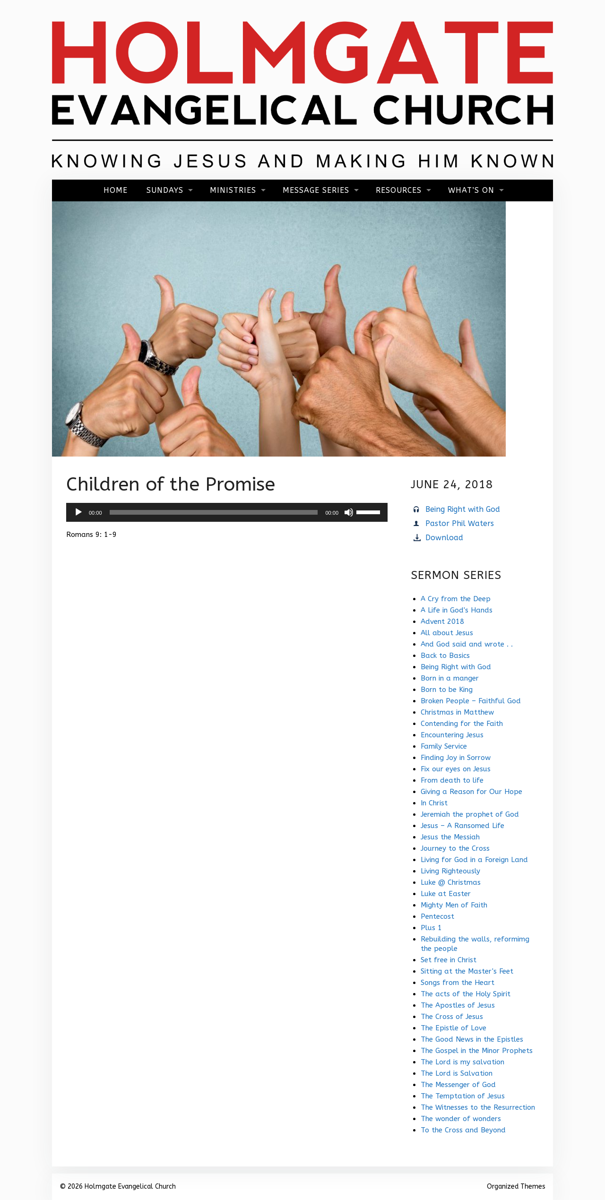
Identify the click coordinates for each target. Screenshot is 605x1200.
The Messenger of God (458, 1084)
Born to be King (447, 689)
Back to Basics (445, 655)
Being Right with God (462, 509)
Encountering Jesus (452, 735)
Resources (399, 190)
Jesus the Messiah (450, 837)
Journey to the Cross (455, 848)
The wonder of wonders (461, 1118)
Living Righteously (450, 871)
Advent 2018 (442, 621)
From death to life (452, 780)
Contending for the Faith (462, 723)
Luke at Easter (446, 893)
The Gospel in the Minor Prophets (477, 1050)
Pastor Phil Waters (459, 523)
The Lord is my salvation (462, 1062)
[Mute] (349, 512)
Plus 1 (431, 928)
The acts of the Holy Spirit (465, 994)
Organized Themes (516, 1187)
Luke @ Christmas (451, 882)
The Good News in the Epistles (472, 1039)
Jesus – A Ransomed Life (462, 825)
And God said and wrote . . (467, 644)
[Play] (78, 512)
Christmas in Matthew (457, 712)
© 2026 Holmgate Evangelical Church (118, 1187)
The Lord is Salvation (457, 1073)
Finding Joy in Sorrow (456, 757)
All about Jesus (447, 633)
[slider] (214, 512)
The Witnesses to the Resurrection (478, 1107)
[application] (227, 512)
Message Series (316, 190)
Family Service (444, 746)
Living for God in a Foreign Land (474, 859)
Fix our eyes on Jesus (456, 769)
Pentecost (437, 916)
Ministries (233, 190)
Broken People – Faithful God (471, 701)
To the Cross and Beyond (463, 1130)
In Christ (434, 803)
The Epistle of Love (453, 1028)
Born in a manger (450, 678)
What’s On (471, 190)
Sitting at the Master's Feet (467, 971)
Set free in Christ (448, 960)
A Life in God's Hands (457, 610)
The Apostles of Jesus (458, 1005)
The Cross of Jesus (452, 1016)
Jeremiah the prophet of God (470, 814)
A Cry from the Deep (456, 599)
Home (116, 190)
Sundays (165, 190)
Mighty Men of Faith (454, 905)
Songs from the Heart (457, 982)
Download (444, 537)
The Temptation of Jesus (463, 1096)
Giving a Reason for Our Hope (471, 791)
